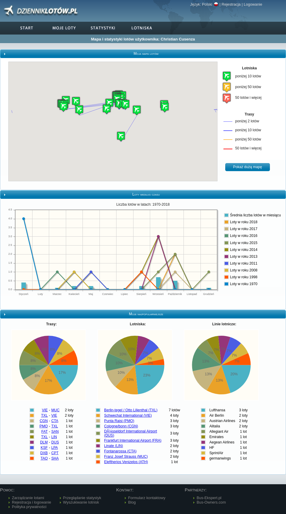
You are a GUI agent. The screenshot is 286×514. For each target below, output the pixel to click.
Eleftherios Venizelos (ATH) (126, 462)
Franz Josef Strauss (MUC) (126, 456)
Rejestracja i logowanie (31, 502)
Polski (210, 4)
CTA (54, 421)
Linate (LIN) (113, 446)
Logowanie (253, 4)
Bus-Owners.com (211, 502)
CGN (44, 421)
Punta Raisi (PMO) (119, 421)
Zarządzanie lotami (28, 498)
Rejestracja (231, 4)
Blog (132, 502)
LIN (54, 437)
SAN (55, 431)
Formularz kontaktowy (146, 498)
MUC (55, 410)
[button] (79, 109)
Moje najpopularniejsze (146, 314)
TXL (44, 415)
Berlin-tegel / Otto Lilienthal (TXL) (131, 410)
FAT (44, 431)
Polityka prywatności (29, 506)
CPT (54, 453)
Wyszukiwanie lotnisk (81, 502)
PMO (44, 426)
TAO (44, 458)
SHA (55, 458)
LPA (54, 448)
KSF (44, 448)
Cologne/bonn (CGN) (121, 426)
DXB (44, 453)
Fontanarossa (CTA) (120, 451)
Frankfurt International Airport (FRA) (132, 440)
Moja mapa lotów (145, 53)
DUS (55, 442)
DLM (44, 442)
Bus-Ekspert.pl (209, 498)
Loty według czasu (146, 194)
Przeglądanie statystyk (82, 498)
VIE (45, 410)
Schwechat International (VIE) (128, 415)
